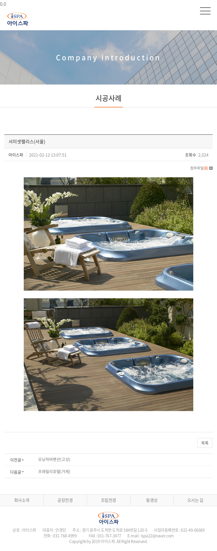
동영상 (152, 500)
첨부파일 (201, 167)
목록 (205, 443)
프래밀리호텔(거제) (54, 471)
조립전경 (108, 500)
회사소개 (21, 500)
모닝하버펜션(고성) (54, 459)
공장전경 (65, 500)
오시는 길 (195, 500)
